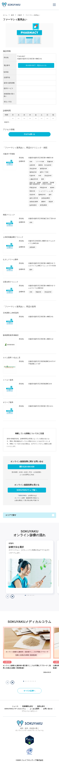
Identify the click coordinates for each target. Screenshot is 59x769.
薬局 (12, 15)
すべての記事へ (29, 691)
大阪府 (19, 15)
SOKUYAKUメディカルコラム (15, 709)
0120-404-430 (28, 467)
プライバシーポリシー (29, 711)
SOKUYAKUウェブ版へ (27, 490)
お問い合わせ (47, 709)
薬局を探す (41, 706)
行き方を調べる (29, 134)
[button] (12, 682)
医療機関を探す (27, 706)
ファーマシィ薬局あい (33, 15)
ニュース (15, 706)
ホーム (5, 15)
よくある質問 (34, 709)
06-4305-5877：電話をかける (36, 65)
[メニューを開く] (54, 4)
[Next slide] (12, 596)
